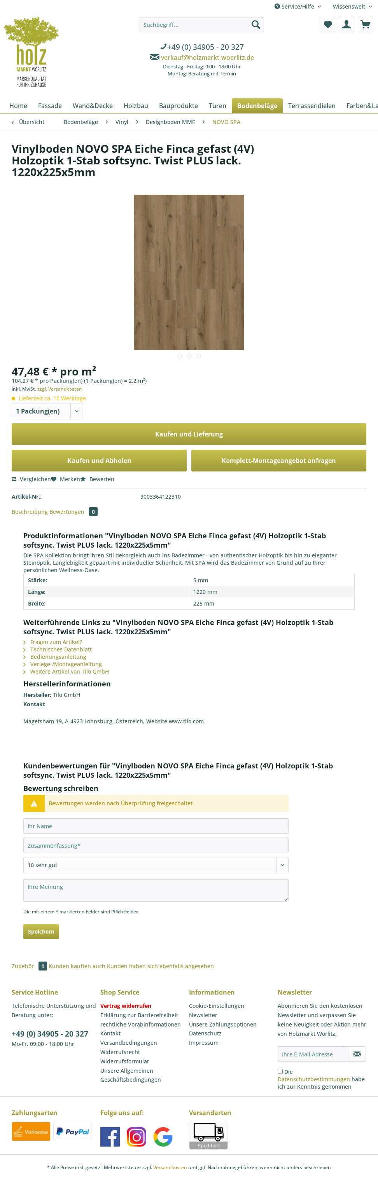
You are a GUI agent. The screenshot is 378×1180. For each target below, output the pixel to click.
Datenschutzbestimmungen (314, 1079)
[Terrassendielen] (312, 105)
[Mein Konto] (346, 24)
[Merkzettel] (327, 24)
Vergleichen (31, 479)
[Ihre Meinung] (156, 890)
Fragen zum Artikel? (52, 642)
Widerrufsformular (124, 1061)
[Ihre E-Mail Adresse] (313, 1054)
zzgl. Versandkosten (59, 389)
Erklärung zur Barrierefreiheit (139, 1015)
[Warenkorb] (365, 24)
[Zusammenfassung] (156, 845)
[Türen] (217, 105)
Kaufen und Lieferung (189, 434)
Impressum (204, 1042)
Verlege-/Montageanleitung (62, 664)
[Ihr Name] (156, 826)
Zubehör (30, 966)
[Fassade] (50, 105)
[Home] (18, 105)
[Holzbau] (136, 105)
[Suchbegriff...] (202, 24)
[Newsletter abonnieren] (357, 1054)
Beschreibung (30, 511)
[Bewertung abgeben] (156, 865)
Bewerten (97, 479)
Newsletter (203, 1015)
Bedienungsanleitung (54, 656)
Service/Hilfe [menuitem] (295, 6)
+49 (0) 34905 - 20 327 (50, 1034)
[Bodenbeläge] (257, 105)
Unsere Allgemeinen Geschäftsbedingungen (130, 1075)
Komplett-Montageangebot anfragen (279, 460)
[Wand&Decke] (92, 105)
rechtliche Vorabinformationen (140, 1024)
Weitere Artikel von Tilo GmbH (66, 671)
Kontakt (110, 1033)
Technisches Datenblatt (57, 649)
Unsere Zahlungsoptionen (223, 1024)
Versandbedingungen (128, 1042)
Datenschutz (205, 1033)
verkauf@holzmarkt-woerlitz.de (207, 57)
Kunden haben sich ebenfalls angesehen (160, 966)
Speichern (41, 931)
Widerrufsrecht (120, 1052)
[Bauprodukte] (178, 105)
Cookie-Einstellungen (216, 1005)
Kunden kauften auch (77, 966)
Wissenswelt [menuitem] (350, 6)
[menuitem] (202, 48)
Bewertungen (73, 511)
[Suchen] (256, 24)
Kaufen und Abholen (99, 460)
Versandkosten (170, 1167)
